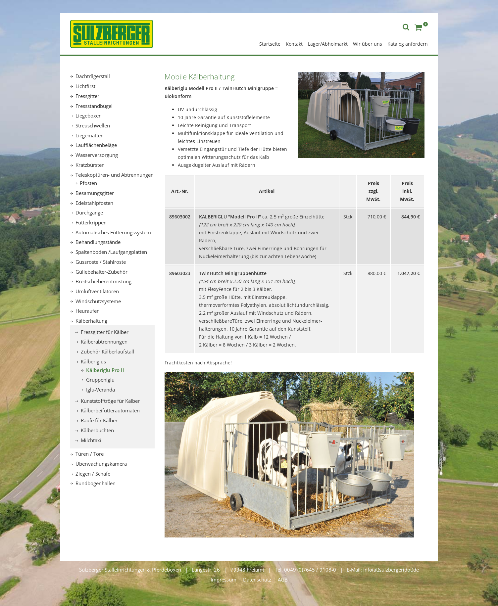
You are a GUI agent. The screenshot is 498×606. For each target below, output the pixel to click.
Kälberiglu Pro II (105, 370)
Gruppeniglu (100, 379)
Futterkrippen (91, 222)
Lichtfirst (85, 86)
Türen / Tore (89, 453)
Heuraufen (87, 310)
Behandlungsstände (98, 242)
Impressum (223, 579)
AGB (283, 579)
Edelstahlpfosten (94, 203)
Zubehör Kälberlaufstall (107, 351)
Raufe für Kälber (99, 420)
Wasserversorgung (96, 155)
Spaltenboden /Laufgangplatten (111, 252)
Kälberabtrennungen (104, 341)
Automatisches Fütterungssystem (113, 232)
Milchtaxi (91, 440)
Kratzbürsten (90, 165)
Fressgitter (87, 96)
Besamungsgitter (94, 193)
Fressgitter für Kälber (104, 332)
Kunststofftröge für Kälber (110, 400)
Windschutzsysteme (98, 301)
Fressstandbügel (94, 106)
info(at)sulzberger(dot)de (391, 569)
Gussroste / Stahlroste (100, 261)
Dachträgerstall (92, 76)
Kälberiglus (93, 361)
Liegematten (89, 135)
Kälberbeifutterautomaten (110, 410)
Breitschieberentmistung (103, 281)
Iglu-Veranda (100, 389)
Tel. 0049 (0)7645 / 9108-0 (305, 569)
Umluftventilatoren (97, 291)
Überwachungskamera (101, 463)
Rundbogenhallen (95, 483)
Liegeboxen (88, 115)
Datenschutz (257, 579)
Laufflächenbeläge (96, 145)
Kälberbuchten (97, 430)
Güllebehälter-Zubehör (101, 271)
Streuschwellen (92, 125)
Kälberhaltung (91, 320)
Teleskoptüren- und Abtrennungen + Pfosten (114, 179)
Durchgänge (89, 212)
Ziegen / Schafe (92, 473)
